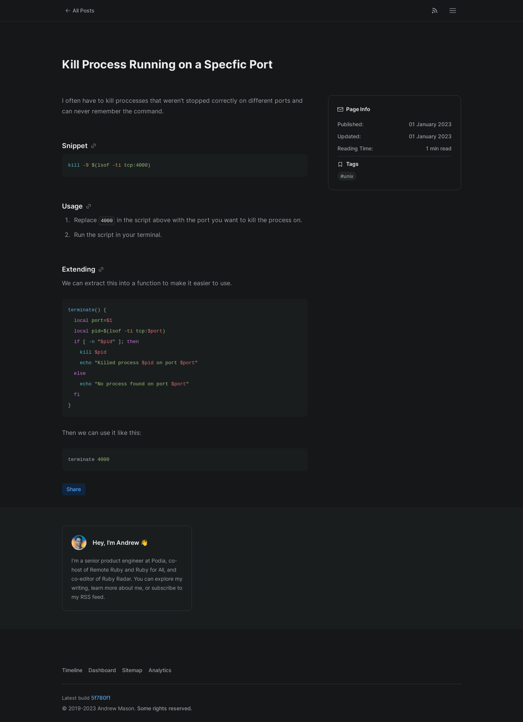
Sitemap (132, 670)
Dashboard (102, 670)
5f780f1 (101, 697)
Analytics (160, 670)
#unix (346, 176)
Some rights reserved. (164, 708)
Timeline (72, 670)
